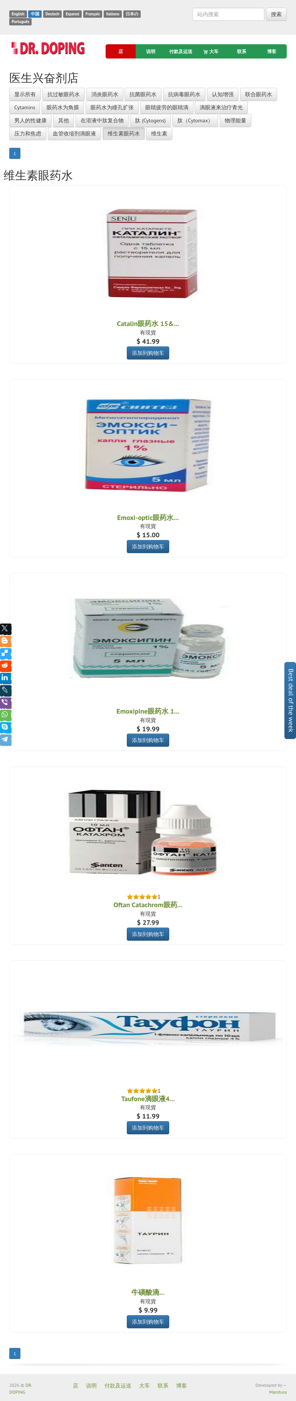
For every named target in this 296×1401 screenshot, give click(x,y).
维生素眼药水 (124, 133)
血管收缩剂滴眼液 (74, 133)
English (18, 14)
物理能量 (235, 120)
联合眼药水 (258, 94)
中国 (35, 14)
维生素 (159, 133)
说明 (150, 51)
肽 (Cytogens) (150, 120)
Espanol (72, 14)
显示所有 (25, 94)
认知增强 (223, 94)
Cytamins (24, 107)
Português (20, 21)
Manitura (278, 1392)
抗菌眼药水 (143, 94)
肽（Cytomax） (195, 120)
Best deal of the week (291, 700)
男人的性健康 (30, 120)
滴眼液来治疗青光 (221, 107)
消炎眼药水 (104, 94)
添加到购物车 (148, 352)
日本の (132, 14)
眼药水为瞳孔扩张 (112, 107)
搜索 (276, 14)
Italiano (112, 14)
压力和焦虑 (27, 133)
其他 (63, 120)
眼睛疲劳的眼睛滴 (166, 107)
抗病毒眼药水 (184, 94)
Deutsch (52, 14)
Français (93, 14)
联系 (241, 51)
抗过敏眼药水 (63, 94)
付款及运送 (180, 51)
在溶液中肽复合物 (102, 120)
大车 (211, 51)
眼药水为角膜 (63, 107)
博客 (271, 51)
